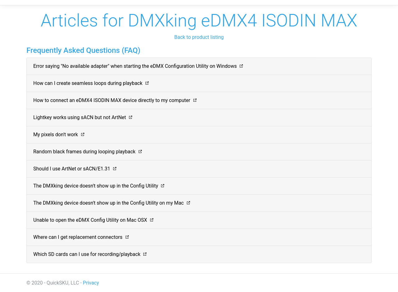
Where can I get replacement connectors (78, 237)
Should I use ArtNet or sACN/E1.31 (71, 169)
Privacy (91, 283)
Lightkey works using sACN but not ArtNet (79, 117)
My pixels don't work (55, 134)
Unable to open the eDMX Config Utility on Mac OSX (90, 220)
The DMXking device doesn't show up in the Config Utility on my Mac (108, 203)
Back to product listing (199, 37)
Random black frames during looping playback (84, 152)
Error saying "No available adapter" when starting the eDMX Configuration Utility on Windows (135, 66)
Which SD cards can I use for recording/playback (87, 254)
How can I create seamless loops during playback (87, 83)
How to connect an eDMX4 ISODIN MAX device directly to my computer (111, 100)
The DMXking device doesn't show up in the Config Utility (95, 186)
